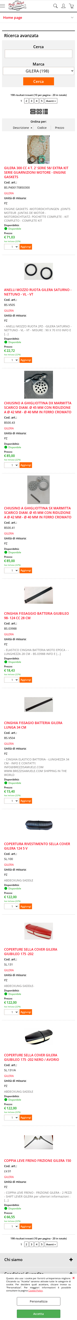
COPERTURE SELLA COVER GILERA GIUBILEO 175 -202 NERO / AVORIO (31, 1057)
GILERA (9, 193)
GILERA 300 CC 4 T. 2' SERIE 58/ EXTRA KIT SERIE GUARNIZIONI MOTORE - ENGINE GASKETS (36, 172)
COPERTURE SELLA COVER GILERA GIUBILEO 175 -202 (30, 951)
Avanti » (51, 100)
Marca (38, 64)
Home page (12, 17)
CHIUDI (73, 1278)
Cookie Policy (35, 1290)
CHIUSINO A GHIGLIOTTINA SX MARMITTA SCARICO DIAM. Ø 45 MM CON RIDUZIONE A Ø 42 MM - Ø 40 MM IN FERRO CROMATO (37, 512)
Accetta (38, 1314)
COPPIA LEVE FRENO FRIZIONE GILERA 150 (37, 1160)
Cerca (38, 46)
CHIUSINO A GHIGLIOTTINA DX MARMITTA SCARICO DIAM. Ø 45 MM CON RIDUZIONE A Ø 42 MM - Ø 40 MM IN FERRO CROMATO (37, 407)
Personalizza (38, 1301)
